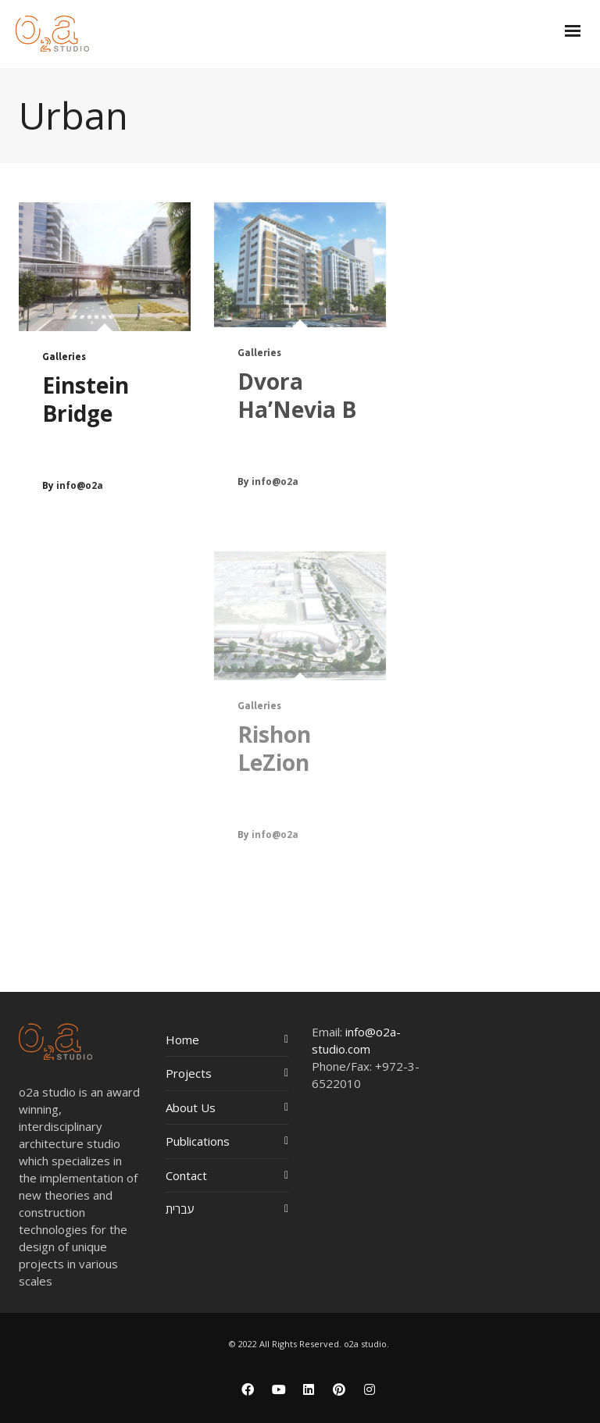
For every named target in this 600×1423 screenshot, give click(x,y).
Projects (189, 1073)
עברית (180, 1209)
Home (182, 1039)
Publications (198, 1141)
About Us (191, 1107)
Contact (186, 1175)
